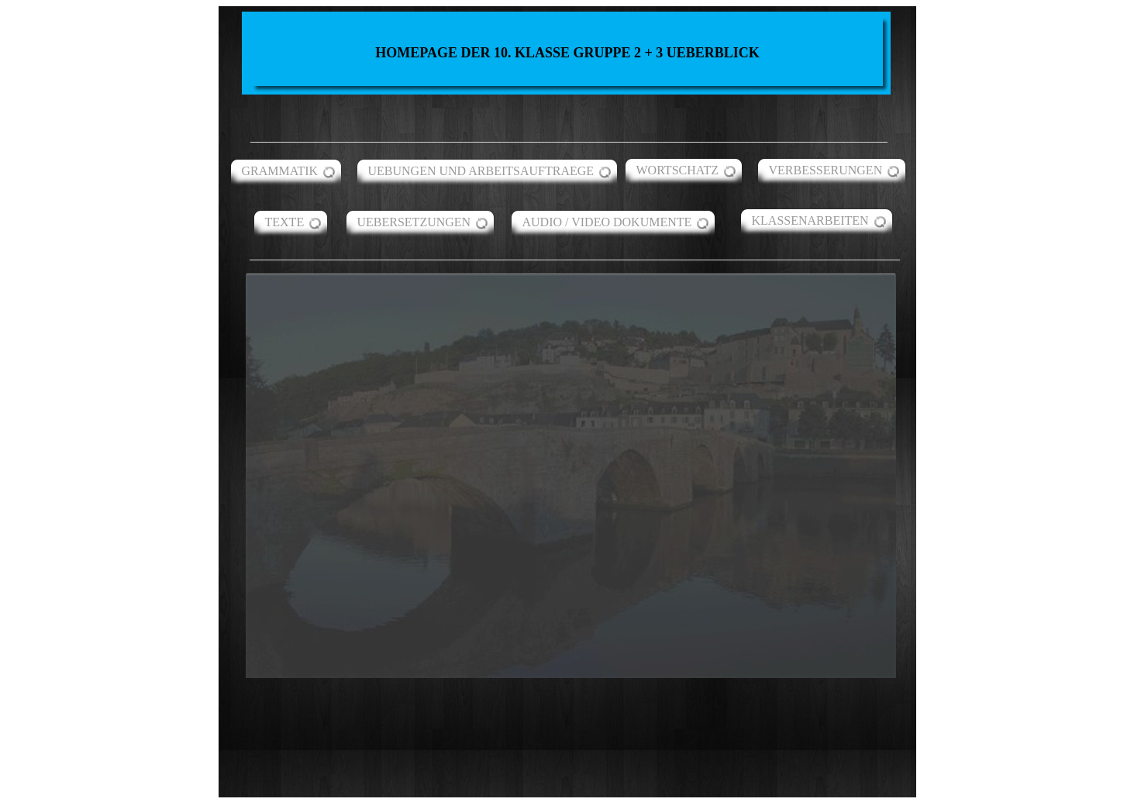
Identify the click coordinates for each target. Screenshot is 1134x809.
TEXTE (285, 222)
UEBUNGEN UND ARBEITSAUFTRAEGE (481, 170)
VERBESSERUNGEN (826, 170)
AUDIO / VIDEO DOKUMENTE (607, 222)
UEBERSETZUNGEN (414, 222)
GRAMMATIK (280, 170)
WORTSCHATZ (677, 170)
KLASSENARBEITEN (810, 220)
